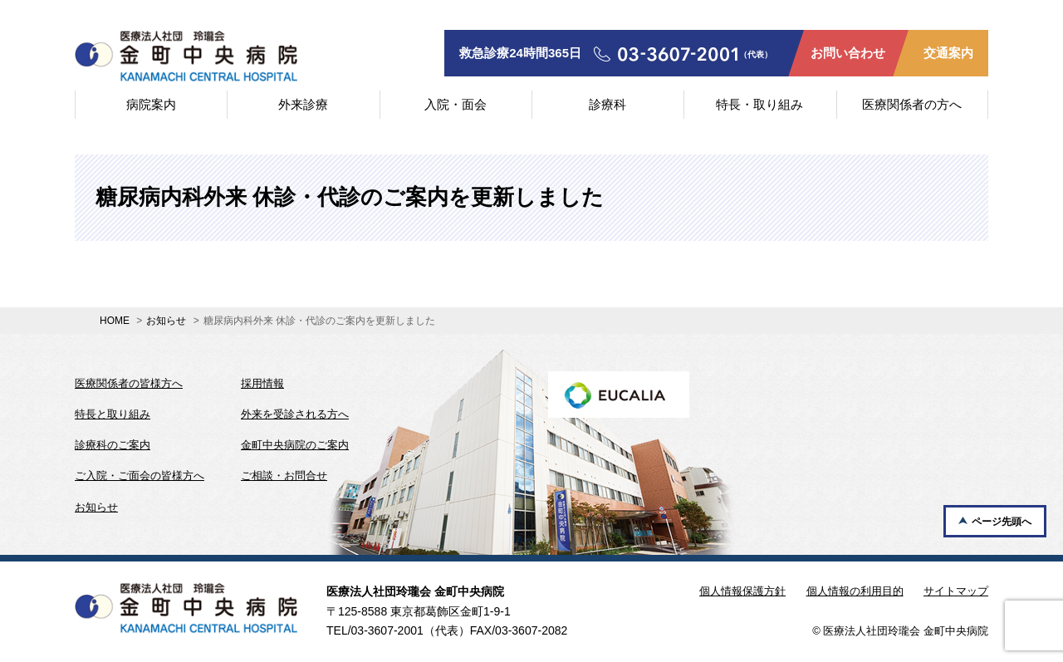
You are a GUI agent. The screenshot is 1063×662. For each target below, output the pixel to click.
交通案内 (948, 53)
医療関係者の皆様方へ (129, 383)
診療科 (607, 104)
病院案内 (151, 104)
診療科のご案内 (112, 445)
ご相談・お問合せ (284, 475)
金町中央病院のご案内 (295, 445)
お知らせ (166, 320)
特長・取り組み (759, 104)
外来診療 (303, 104)
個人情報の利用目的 (855, 591)
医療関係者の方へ (912, 104)
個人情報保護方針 (742, 591)
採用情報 (262, 383)
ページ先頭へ (1001, 521)
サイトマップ (955, 591)
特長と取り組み (112, 414)
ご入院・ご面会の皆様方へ (139, 475)
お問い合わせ (848, 53)
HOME (115, 320)
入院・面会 (455, 104)
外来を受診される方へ (295, 414)
